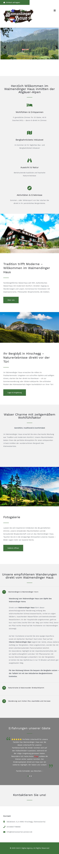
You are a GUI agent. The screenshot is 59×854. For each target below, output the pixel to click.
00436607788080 (14, 827)
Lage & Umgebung (14, 392)
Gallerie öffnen (13, 548)
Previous (4, 46)
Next (55, 46)
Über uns (10, 300)
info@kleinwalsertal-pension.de (19, 832)
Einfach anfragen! (11, 2)
